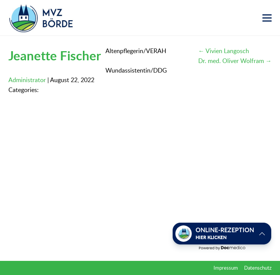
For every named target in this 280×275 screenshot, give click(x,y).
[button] (267, 18)
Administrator (27, 80)
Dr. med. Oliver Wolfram (235, 61)
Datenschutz (258, 267)
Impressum (226, 267)
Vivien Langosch (223, 51)
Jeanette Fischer (54, 55)
